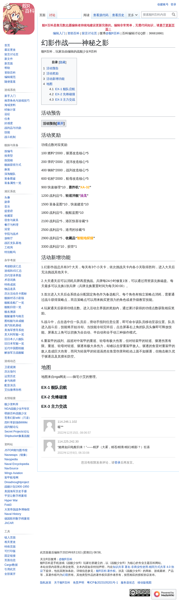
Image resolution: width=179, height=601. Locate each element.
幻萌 (65, 574)
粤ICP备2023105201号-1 (102, 582)
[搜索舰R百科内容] (159, 14)
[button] (10, 574)
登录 (117, 462)
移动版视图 (144, 582)
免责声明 (78, 582)
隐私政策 (45, 582)
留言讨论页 (89, 33)
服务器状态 (128, 582)
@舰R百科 (113, 33)
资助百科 (73, 33)
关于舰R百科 (62, 582)
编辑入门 (59, 33)
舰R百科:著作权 (106, 571)
